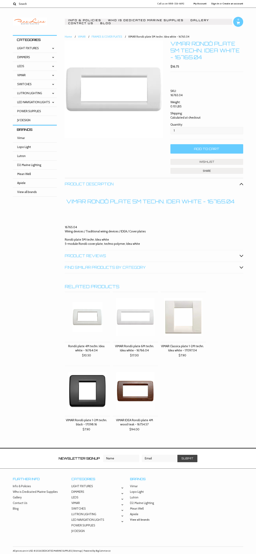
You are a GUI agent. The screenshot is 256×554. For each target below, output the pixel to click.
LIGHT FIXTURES (28, 48)
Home (68, 36)
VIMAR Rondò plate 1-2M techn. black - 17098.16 (86, 422)
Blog (105, 23)
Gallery (199, 20)
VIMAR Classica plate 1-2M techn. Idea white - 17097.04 (182, 348)
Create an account (232, 3)
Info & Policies (84, 20)
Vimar (21, 138)
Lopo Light (24, 147)
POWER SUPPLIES (29, 111)
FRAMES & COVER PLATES (107, 36)
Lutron (21, 156)
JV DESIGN (23, 120)
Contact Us (80, 23)
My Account (200, 3)
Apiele (21, 183)
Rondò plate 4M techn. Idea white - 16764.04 (86, 348)
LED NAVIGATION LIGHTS (33, 102)
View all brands (27, 192)
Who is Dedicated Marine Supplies (146, 20)
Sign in (215, 3)
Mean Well (24, 174)
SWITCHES (24, 84)
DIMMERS (23, 57)
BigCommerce (103, 550)
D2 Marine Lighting (29, 165)
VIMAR (21, 75)
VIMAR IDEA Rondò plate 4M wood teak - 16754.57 (134, 422)
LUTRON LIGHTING (29, 93)
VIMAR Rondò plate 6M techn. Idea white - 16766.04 (134, 348)
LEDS (20, 66)
